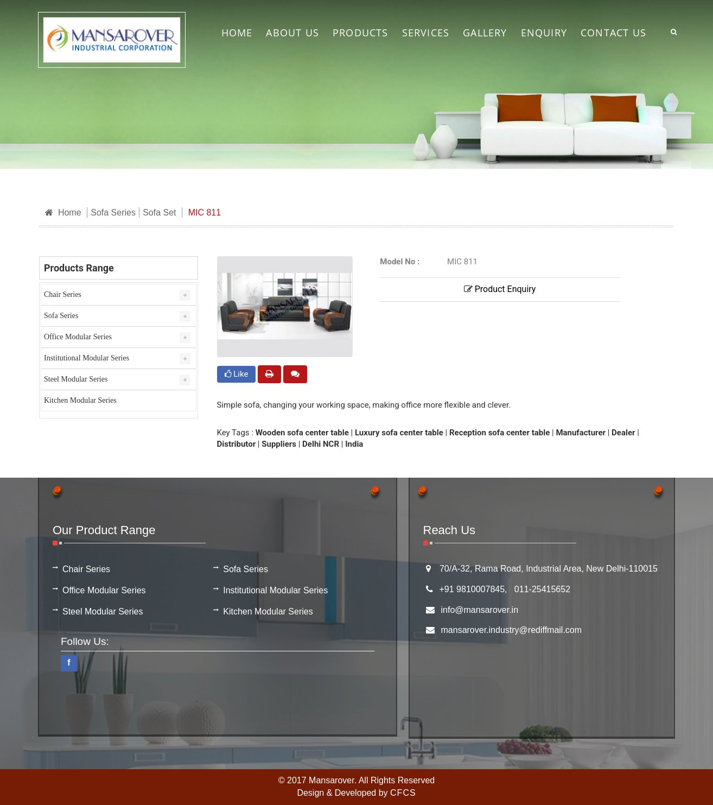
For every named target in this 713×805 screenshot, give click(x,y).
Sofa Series (113, 212)
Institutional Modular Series (86, 358)
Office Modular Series (78, 337)
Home (63, 212)
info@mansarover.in (480, 609)
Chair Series (62, 294)
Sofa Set (159, 212)
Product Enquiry (500, 289)
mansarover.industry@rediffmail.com (511, 630)
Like (237, 374)
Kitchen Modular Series (80, 400)
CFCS (403, 792)
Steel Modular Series (75, 379)
